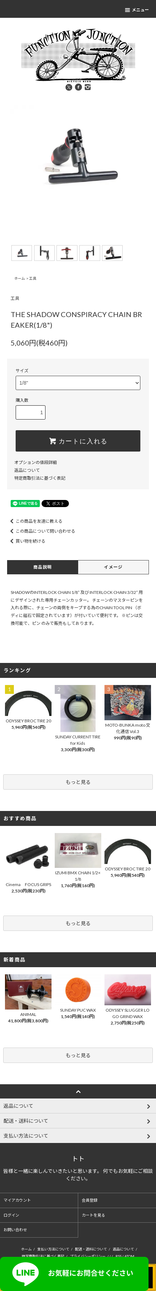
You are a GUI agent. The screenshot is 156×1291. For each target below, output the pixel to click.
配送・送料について (91, 1249)
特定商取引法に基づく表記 (39, 478)
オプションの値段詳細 (35, 462)
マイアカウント (17, 1200)
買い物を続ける (26, 541)
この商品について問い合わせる (41, 531)
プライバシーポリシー (88, 1256)
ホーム (19, 278)
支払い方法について (53, 1249)
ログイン (11, 1215)
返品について (27, 470)
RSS (118, 1256)
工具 (32, 278)
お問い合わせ (15, 1229)
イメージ (113, 567)
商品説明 (42, 567)
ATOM (129, 1256)
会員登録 (89, 1200)
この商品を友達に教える (35, 521)
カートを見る (93, 1215)
